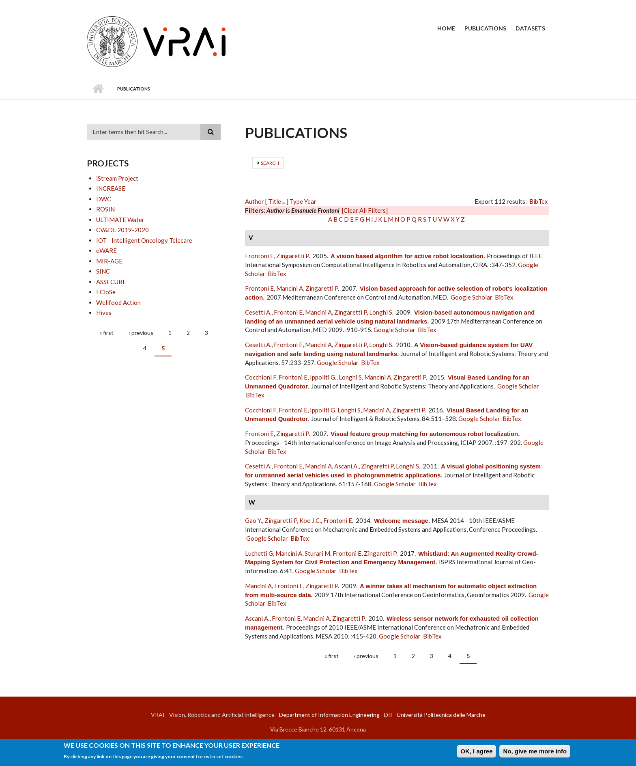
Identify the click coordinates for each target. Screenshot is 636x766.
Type (296, 201)
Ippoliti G (322, 410)
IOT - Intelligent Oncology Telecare (144, 240)
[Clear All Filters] (365, 210)
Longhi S (380, 312)
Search (270, 163)
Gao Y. (253, 520)
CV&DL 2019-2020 (122, 229)
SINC (103, 271)
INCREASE (110, 188)
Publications (485, 28)
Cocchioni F (260, 377)
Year (310, 201)
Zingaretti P (292, 255)
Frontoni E (259, 255)
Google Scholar (471, 297)
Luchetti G (259, 553)
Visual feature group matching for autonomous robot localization (424, 433)
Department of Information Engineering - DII (335, 714)
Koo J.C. (310, 520)
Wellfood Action (118, 302)
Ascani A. (346, 466)
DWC (103, 199)
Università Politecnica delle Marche (441, 714)
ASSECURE (111, 281)
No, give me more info (535, 753)
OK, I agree (476, 753)
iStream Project (117, 178)
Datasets (530, 28)
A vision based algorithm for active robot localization (407, 255)
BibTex (538, 201)
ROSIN (105, 209)
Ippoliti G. (323, 377)
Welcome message (401, 520)
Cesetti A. (258, 312)
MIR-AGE (109, 261)
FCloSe (106, 292)
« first (106, 332)
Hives (104, 312)
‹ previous (141, 332)
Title (274, 201)
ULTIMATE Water (120, 219)
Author (254, 201)
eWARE (106, 250)
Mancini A (289, 288)
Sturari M (317, 553)
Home (446, 28)
